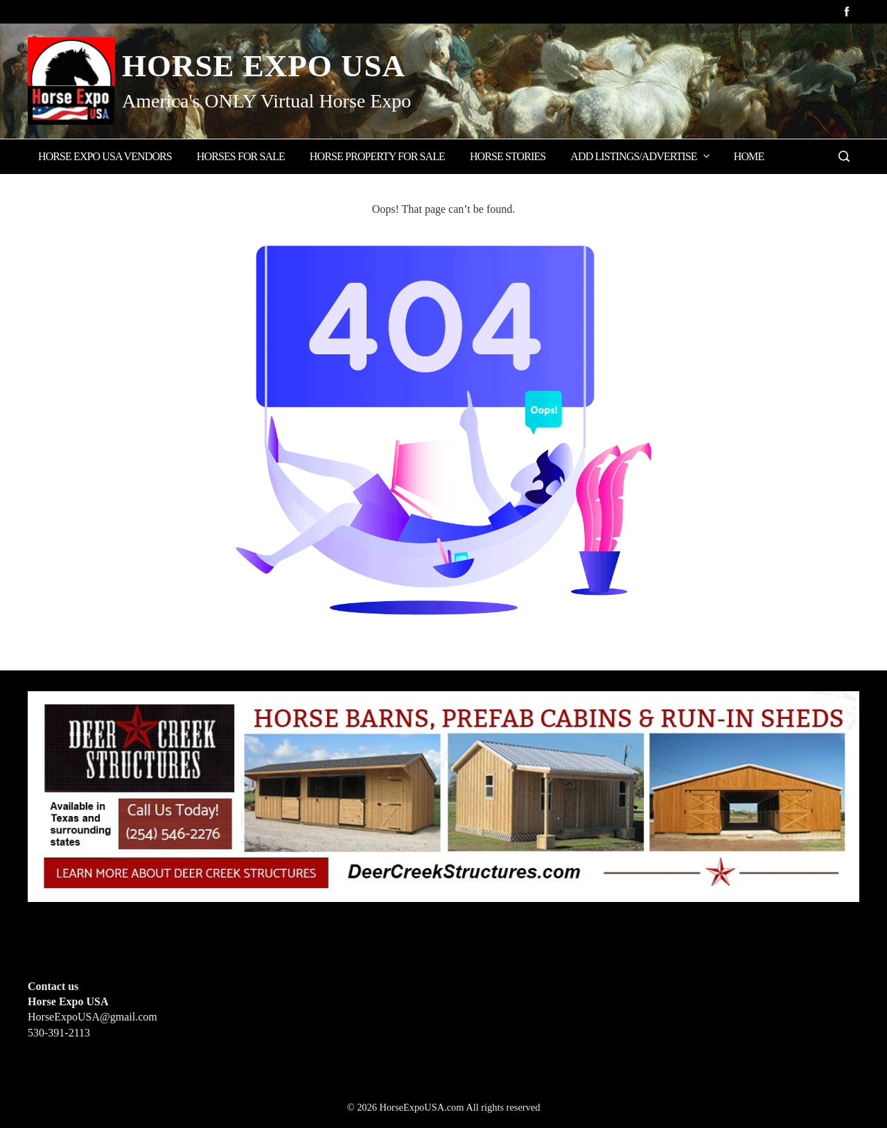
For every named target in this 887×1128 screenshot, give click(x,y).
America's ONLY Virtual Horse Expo (266, 101)
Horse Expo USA (263, 66)
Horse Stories (507, 156)
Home (749, 156)
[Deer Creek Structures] (443, 795)
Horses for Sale (241, 156)
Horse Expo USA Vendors (105, 156)
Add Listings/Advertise (640, 156)
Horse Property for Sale (377, 156)
